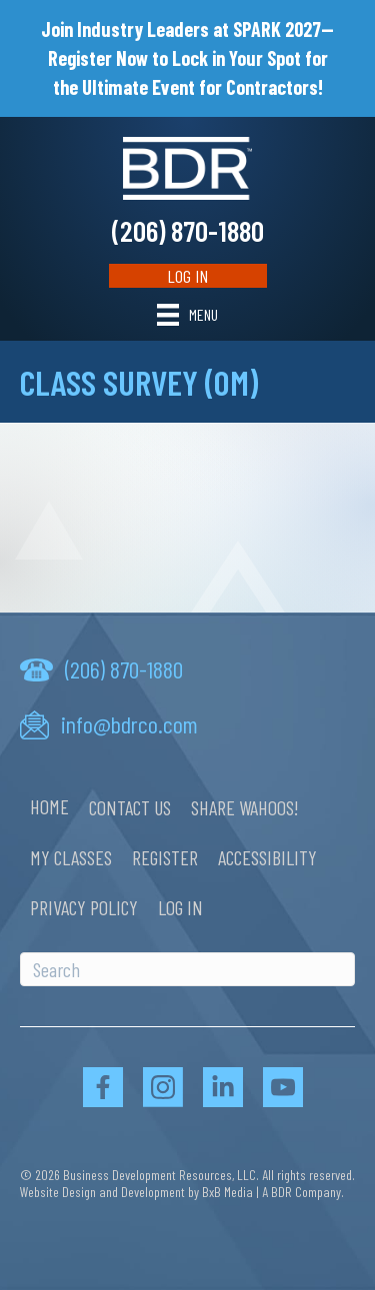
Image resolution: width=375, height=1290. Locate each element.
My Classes (71, 857)
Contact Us (130, 807)
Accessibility (267, 857)
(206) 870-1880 (188, 230)
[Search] (187, 969)
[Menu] (187, 314)
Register (165, 857)
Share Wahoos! (245, 807)
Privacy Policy (84, 907)
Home (49, 806)
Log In (187, 276)
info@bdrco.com (129, 723)
